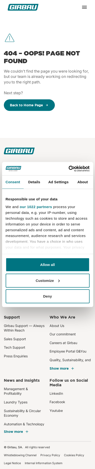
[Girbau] (23, 7)
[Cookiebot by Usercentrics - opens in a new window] (68, 168)
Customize (48, 280)
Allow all (47, 265)
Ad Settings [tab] (58, 182)
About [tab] (82, 182)
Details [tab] (34, 182)
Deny (47, 296)
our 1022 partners (36, 206)
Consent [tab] (13, 182)
